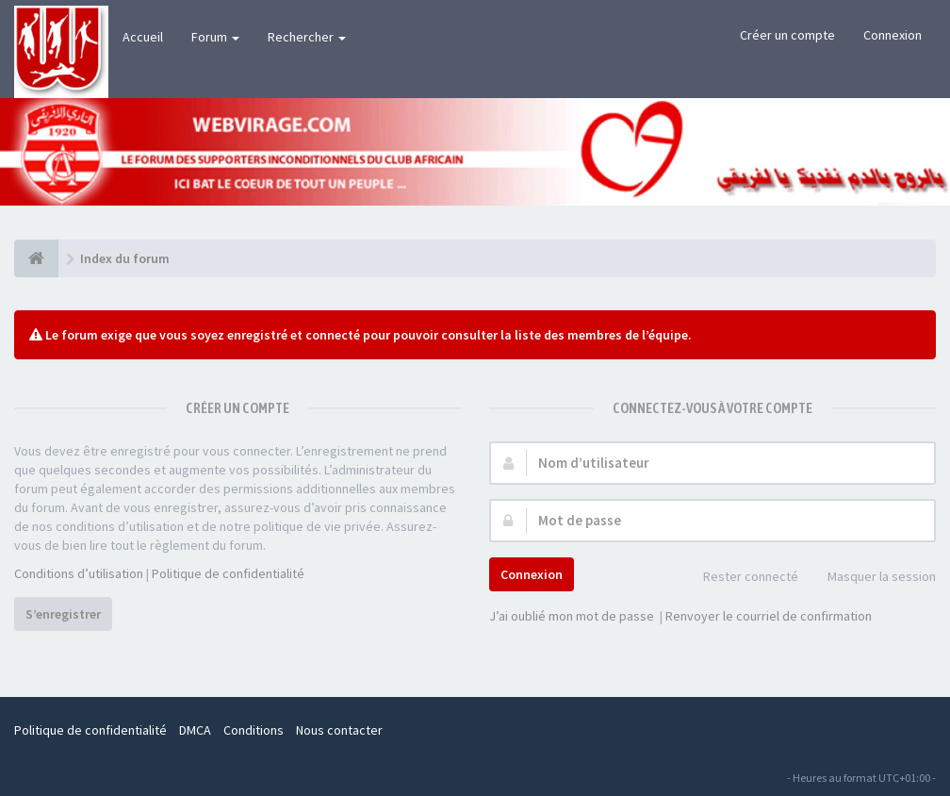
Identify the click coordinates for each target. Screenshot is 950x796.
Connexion (892, 34)
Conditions (253, 729)
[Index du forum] (36, 258)
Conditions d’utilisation (78, 573)
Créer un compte (787, 34)
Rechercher (307, 36)
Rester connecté (740, 578)
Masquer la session (871, 578)
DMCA (195, 729)
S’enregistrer (63, 613)
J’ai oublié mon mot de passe (571, 615)
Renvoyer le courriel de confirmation (768, 615)
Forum (215, 36)
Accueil (143, 36)
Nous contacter (339, 729)
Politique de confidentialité (228, 573)
